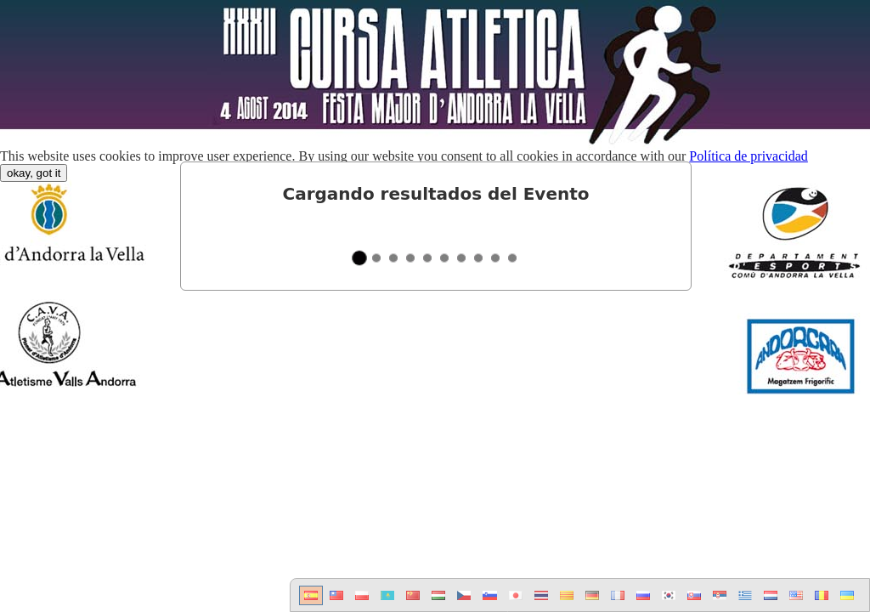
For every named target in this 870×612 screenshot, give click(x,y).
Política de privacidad (748, 156)
